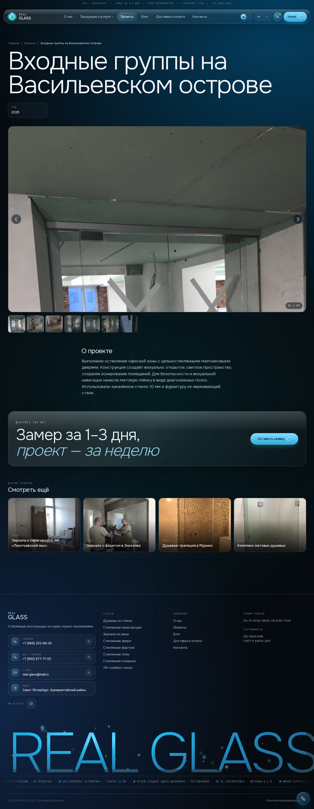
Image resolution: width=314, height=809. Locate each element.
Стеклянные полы (116, 654)
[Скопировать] (89, 641)
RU (258, 16)
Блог (145, 17)
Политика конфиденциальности (286, 800)
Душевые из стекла (117, 621)
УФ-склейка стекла (117, 668)
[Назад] (16, 219)
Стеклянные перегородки (122, 627)
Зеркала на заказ (116, 634)
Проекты (127, 17)
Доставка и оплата (170, 17)
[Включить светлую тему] (246, 16)
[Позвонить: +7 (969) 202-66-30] (303, 798)
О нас (68, 17)
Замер (295, 16)
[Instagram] (31, 703)
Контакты (200, 17)
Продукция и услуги (96, 17)
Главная (13, 43)
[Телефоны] (277, 16)
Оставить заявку (274, 444)
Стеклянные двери (117, 641)
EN (266, 16)
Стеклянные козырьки (119, 661)
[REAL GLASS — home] (19, 16)
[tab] (16, 324)
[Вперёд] (298, 219)
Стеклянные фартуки (119, 648)
